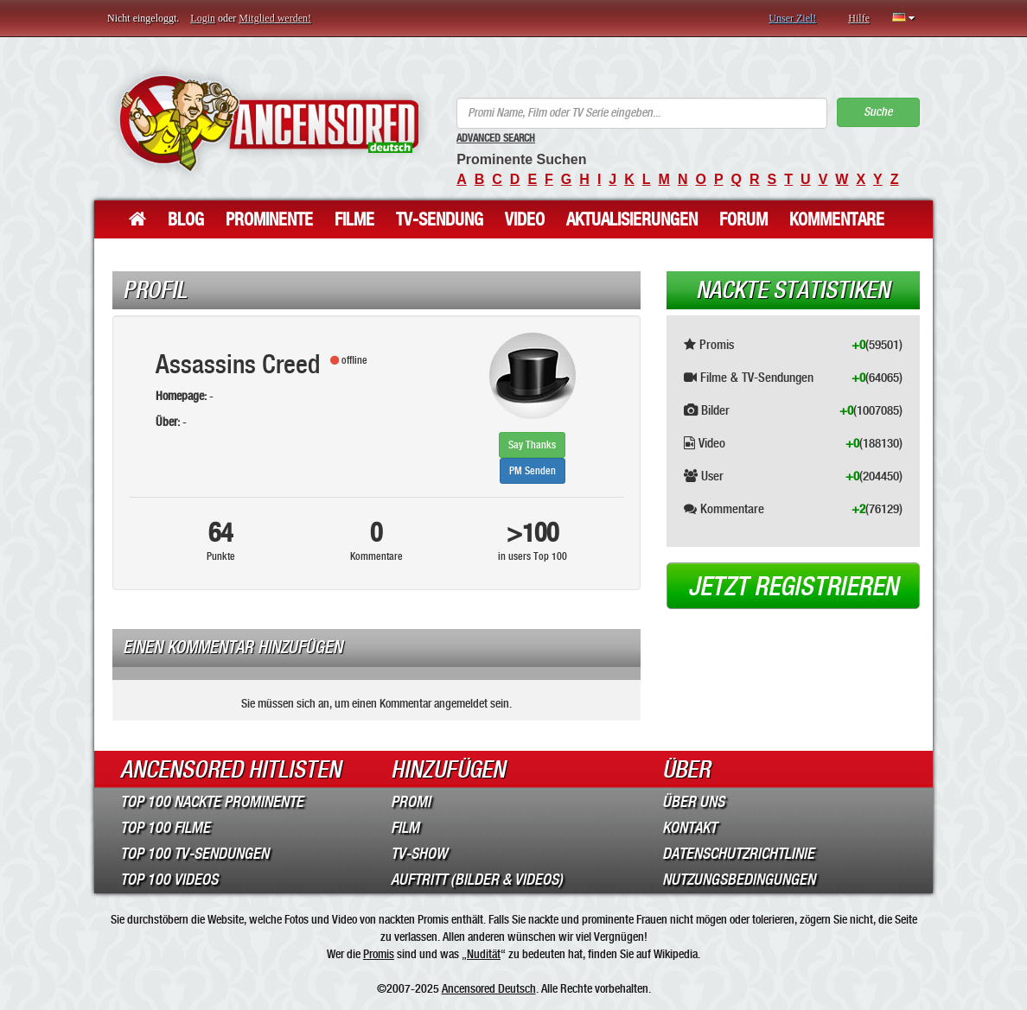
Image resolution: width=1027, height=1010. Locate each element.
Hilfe (859, 18)
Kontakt (689, 827)
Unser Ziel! (792, 18)
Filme (354, 219)
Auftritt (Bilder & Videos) (477, 879)
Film (405, 827)
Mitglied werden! (275, 18)
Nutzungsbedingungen (738, 879)
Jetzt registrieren (793, 586)
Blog (186, 219)
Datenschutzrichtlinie (738, 853)
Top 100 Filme (165, 827)
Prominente (269, 219)
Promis (378, 954)
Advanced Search (495, 138)
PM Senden (532, 471)
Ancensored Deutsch (489, 988)
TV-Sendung (439, 219)
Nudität (484, 954)
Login (202, 18)
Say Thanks (532, 445)
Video (525, 219)
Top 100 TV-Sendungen (194, 853)
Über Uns (693, 801)
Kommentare (836, 219)
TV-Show (419, 853)
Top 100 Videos (169, 879)
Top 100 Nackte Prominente (211, 801)
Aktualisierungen (632, 219)
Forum (743, 219)
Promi (411, 801)
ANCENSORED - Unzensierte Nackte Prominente (269, 123)
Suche (878, 112)
